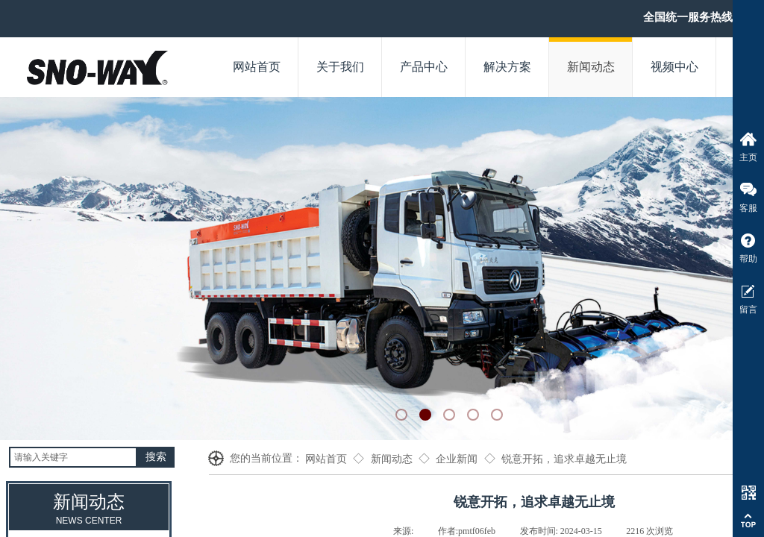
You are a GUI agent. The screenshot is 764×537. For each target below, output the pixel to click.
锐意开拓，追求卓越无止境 (564, 459)
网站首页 (326, 459)
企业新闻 (457, 459)
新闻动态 (392, 459)
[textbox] (73, 457)
